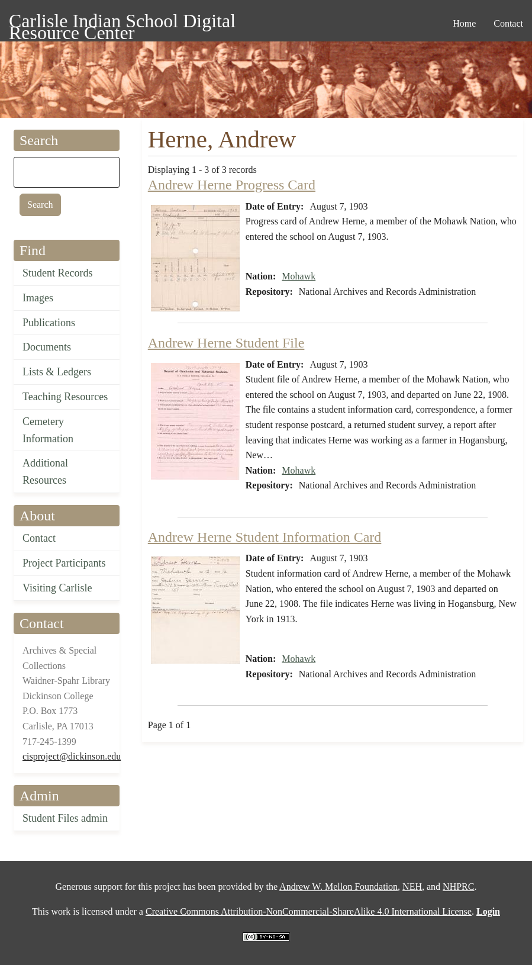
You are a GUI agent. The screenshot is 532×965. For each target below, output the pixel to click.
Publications (48, 323)
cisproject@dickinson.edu (71, 756)
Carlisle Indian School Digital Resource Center (122, 23)
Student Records (57, 273)
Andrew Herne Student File (226, 342)
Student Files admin (65, 818)
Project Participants (63, 563)
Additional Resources (45, 471)
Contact (39, 538)
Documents (46, 347)
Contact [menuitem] (508, 23)
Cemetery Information (47, 430)
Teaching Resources (65, 397)
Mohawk (298, 276)
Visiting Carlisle (57, 588)
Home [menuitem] (464, 23)
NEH (412, 887)
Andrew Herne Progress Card (231, 184)
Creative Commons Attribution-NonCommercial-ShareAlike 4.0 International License (309, 911)
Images (37, 298)
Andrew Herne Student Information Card (265, 537)
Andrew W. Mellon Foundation (338, 887)
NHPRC (458, 887)
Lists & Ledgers (56, 372)
